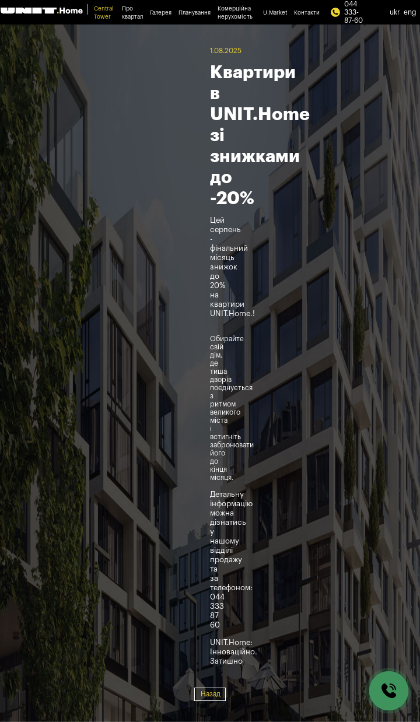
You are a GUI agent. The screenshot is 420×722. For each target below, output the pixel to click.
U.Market (275, 13)
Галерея (161, 13)
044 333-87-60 (346, 12)
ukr (395, 12)
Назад (210, 694)
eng (410, 12)
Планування (194, 13)
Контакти (307, 13)
